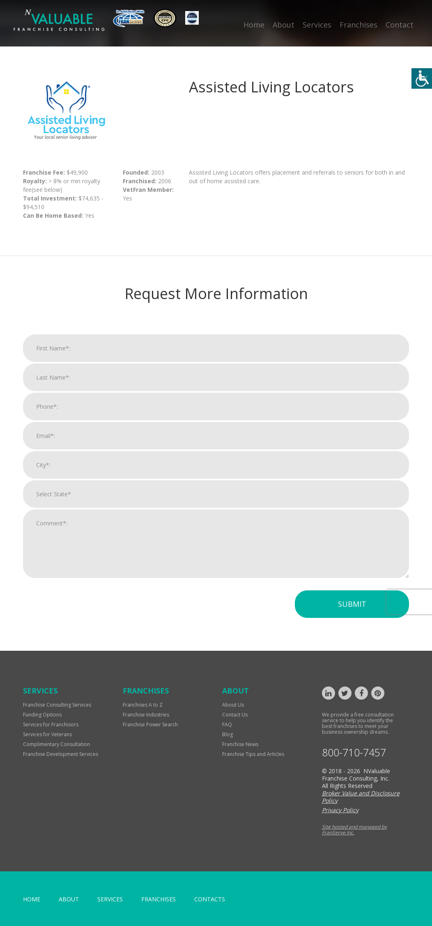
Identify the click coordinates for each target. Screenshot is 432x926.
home (31, 899)
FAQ (227, 724)
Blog (227, 734)
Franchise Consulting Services (57, 704)
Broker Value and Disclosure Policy (361, 796)
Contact (400, 25)
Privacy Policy (340, 810)
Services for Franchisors (50, 724)
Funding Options (42, 714)
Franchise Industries (146, 714)
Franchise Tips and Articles (253, 754)
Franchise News (240, 744)
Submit (352, 604)
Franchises (358, 25)
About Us (233, 704)
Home (254, 25)
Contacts (209, 899)
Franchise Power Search (150, 724)
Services (317, 25)
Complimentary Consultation (56, 744)
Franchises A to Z (143, 704)
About (283, 25)
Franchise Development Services (60, 754)
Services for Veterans (47, 734)
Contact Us (235, 714)
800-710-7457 (354, 752)
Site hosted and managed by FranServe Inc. (354, 829)
